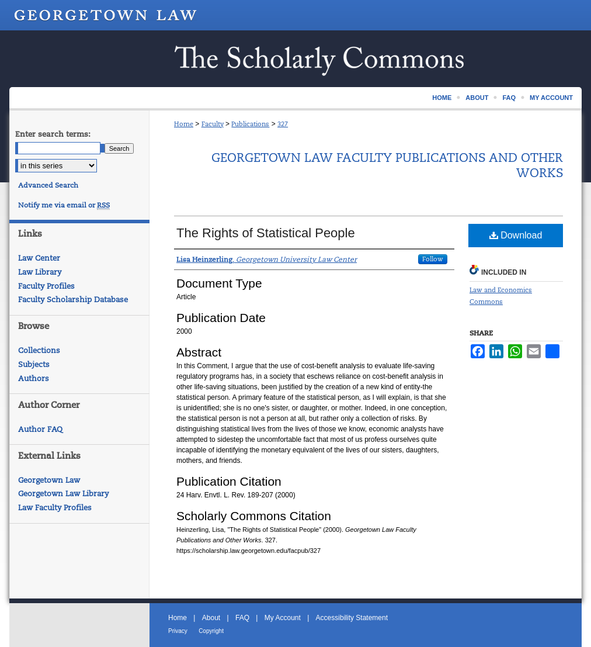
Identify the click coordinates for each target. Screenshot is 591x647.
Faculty (212, 124)
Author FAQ (40, 429)
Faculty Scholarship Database (73, 299)
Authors (33, 378)
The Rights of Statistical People (265, 233)
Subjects (34, 364)
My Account (283, 618)
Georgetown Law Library (63, 493)
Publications (250, 124)
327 (282, 124)
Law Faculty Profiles (55, 507)
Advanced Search (48, 185)
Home (183, 124)
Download (516, 235)
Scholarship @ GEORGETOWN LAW (295, 58)
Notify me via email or (64, 205)
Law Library (39, 272)
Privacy (177, 631)
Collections (39, 350)
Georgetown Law (49, 480)
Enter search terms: (53, 134)
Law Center (39, 258)
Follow (432, 259)
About (211, 618)
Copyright (211, 631)
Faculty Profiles (46, 286)
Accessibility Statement (352, 618)
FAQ (242, 618)
